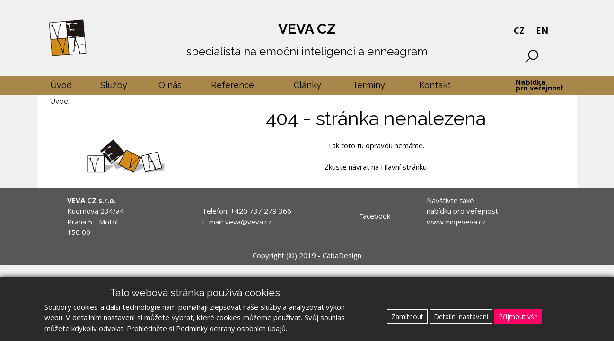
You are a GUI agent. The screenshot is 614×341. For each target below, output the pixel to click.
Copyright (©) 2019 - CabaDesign (307, 255)
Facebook (374, 216)
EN (542, 30)
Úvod (59, 101)
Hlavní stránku (404, 166)
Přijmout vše (518, 316)
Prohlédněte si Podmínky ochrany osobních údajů (206, 328)
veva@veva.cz (248, 221)
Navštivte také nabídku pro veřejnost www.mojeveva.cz (462, 211)
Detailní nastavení (461, 316)
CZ (519, 30)
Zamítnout (407, 316)
